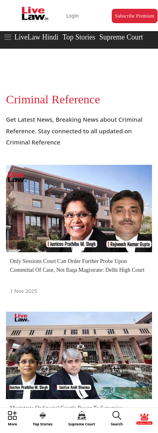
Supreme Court (121, 37)
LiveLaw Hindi (36, 37)
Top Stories (78, 37)
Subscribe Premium (134, 16)
